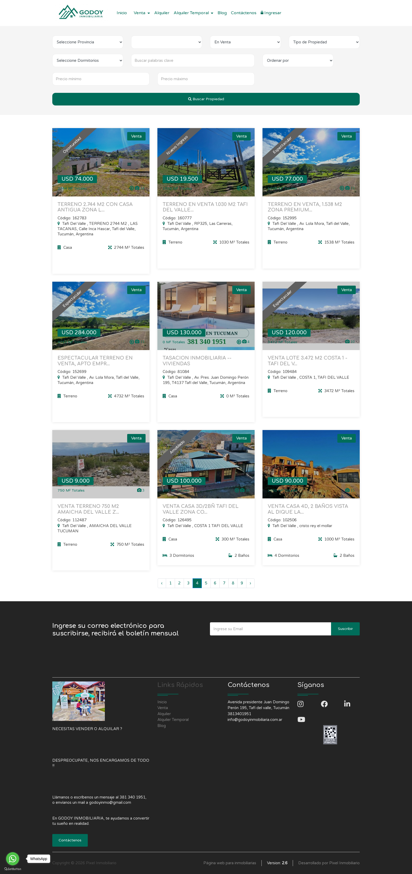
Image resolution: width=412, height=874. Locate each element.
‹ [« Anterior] (162, 583)
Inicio (122, 13)
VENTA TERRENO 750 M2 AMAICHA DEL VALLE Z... (88, 514)
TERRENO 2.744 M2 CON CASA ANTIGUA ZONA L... (95, 207)
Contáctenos (243, 13)
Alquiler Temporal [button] (192, 13)
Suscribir (345, 629)
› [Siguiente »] (250, 583)
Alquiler (161, 13)
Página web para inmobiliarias (229, 863)
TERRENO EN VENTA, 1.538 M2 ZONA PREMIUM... (305, 207)
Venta (162, 707)
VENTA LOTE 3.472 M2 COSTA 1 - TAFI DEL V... (307, 366)
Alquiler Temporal (173, 719)
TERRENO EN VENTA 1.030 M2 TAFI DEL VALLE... (205, 207)
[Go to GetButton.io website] (12, 868)
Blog (222, 13)
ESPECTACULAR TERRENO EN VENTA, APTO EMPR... (95, 366)
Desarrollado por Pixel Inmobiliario (329, 863)
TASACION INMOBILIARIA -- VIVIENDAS (197, 366)
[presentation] (250, 646)
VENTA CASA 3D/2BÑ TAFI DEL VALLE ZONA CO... (201, 514)
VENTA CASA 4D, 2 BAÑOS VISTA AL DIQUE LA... (308, 514)
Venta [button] (140, 13)
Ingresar (271, 13)
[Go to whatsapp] (12, 858)
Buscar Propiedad (206, 99)
